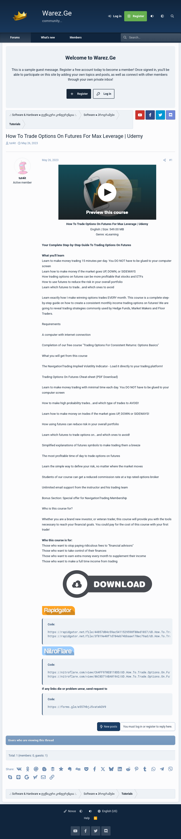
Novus (70, 811)
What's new (48, 37)
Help (87, 818)
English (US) (107, 811)
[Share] (165, 160)
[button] (162, 16)
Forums (15, 37)
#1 (170, 160)
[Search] (172, 16)
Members (76, 37)
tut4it (12, 143)
